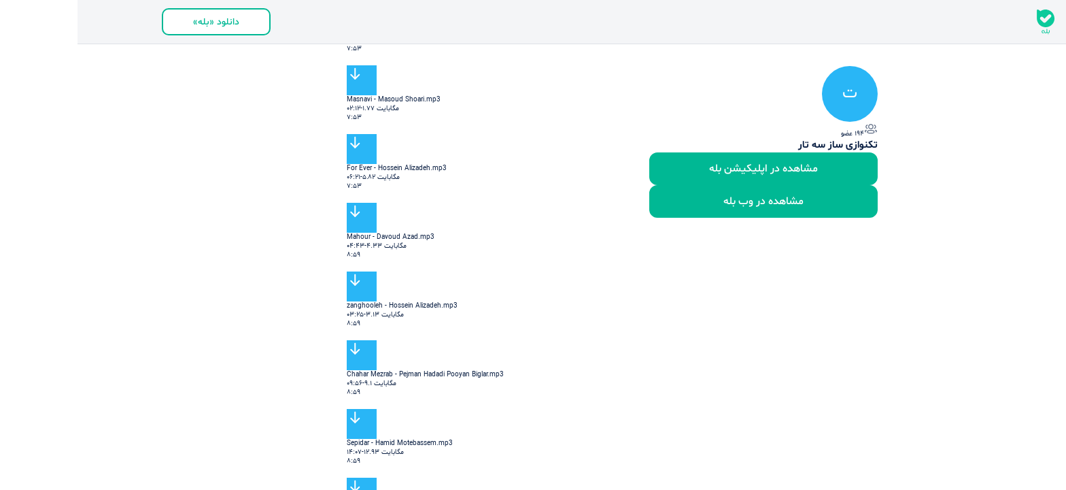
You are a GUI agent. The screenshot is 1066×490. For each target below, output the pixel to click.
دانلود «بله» (139, 22)
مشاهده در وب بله (686, 201)
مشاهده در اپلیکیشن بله (686, 168)
